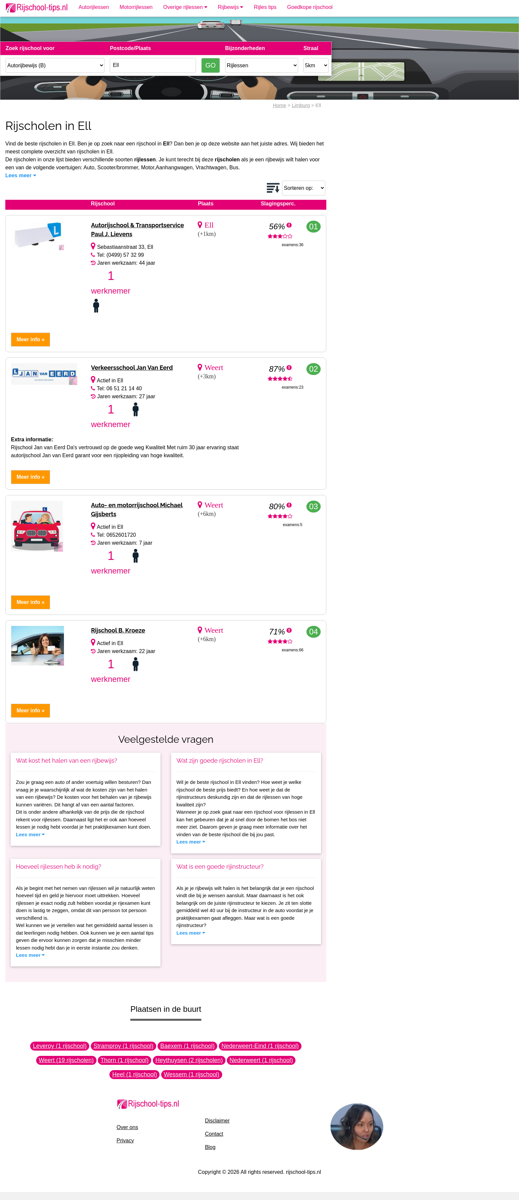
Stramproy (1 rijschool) (124, 1046)
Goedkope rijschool (310, 7)
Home (279, 105)
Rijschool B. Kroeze (118, 630)
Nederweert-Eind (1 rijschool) (260, 1046)
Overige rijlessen (185, 7)
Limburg (301, 105)
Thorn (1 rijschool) (124, 1060)
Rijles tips (265, 7)
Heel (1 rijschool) (134, 1074)
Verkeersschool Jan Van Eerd (132, 367)
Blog (210, 1147)
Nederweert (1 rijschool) (261, 1060)
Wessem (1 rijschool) (192, 1074)
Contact (214, 1134)
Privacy (125, 1140)
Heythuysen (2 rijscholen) (189, 1060)
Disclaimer (217, 1120)
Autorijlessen (94, 7)
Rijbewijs (230, 7)
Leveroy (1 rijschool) (60, 1046)
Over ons (127, 1127)
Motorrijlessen (136, 7)
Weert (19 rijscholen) (66, 1060)
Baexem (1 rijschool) (187, 1046)
